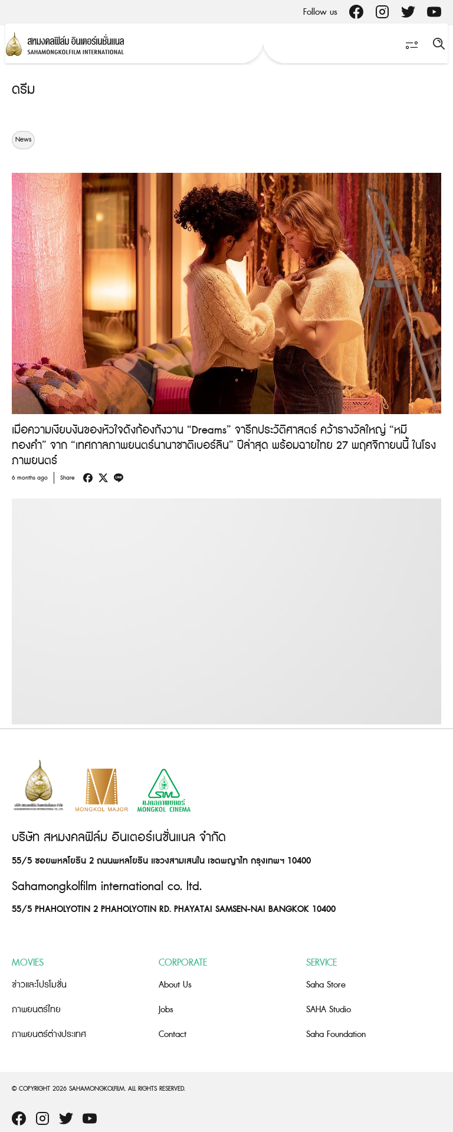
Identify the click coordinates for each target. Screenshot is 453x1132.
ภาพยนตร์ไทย (36, 1009)
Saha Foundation (336, 1034)
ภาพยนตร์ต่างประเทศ (49, 1034)
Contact (172, 1034)
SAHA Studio (328, 1009)
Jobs (166, 1009)
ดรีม (23, 90)
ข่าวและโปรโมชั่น (39, 985)
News (23, 139)
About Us (175, 985)
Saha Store (326, 985)
